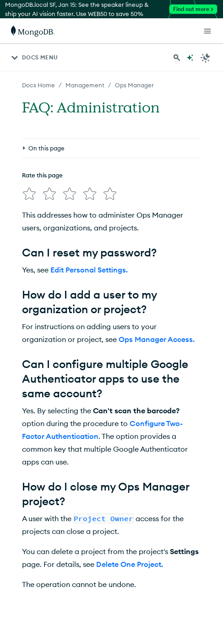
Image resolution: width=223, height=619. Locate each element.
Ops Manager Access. (157, 339)
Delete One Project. (129, 564)
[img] (29, 194)
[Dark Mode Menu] (205, 57)
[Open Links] (207, 31)
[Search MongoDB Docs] (176, 57)
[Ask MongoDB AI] (190, 57)
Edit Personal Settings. (89, 269)
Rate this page (42, 175)
